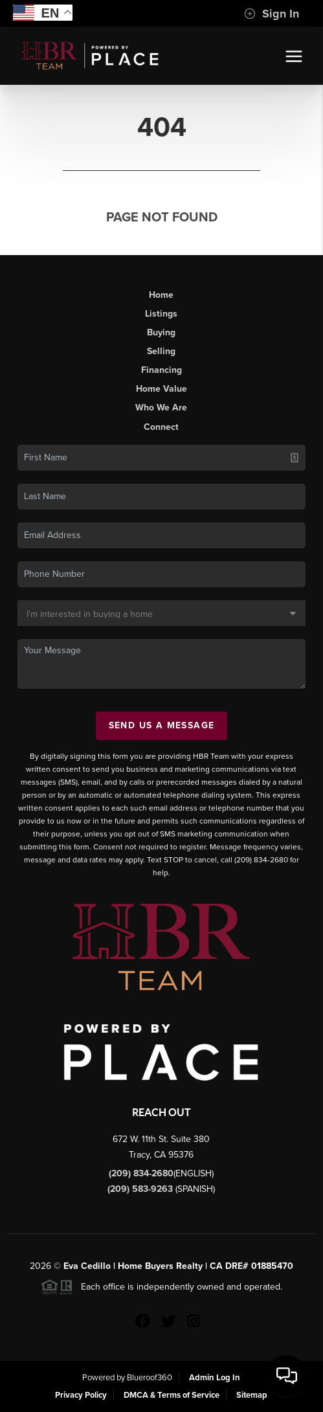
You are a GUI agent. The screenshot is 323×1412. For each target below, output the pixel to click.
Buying (161, 332)
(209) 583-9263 (141, 1188)
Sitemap (251, 1395)
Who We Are (161, 407)
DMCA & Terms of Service (171, 1395)
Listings (161, 313)
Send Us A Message (162, 725)
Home (161, 294)
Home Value (161, 388)
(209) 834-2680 (141, 1173)
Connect (161, 426)
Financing (161, 369)
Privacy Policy (81, 1395)
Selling (161, 351)
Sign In (271, 13)
